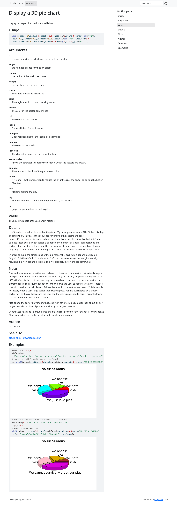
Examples (123, 47)
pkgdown (158, 499)
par (85, 36)
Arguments (124, 20)
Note (120, 34)
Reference (31, 3)
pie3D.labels (15, 337)
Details (121, 29)
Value (121, 25)
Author (121, 38)
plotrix (12, 3)
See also (122, 43)
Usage (121, 15)
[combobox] (151, 3)
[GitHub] (165, 3)
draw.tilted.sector (32, 337)
